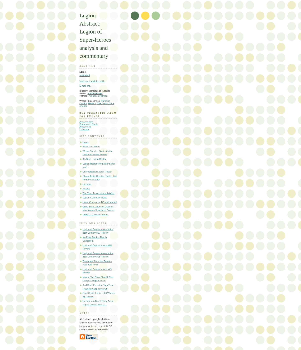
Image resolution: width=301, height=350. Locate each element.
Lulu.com (84, 129)
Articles (86, 188)
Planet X (92, 103)
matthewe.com (95, 93)
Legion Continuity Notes (95, 197)
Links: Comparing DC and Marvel (100, 202)
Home (86, 142)
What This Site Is (91, 146)
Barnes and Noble (88, 124)
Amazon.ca (85, 126)
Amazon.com (86, 121)
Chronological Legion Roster (97, 171)
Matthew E (84, 75)
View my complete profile (92, 81)
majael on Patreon (98, 96)
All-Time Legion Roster (94, 159)
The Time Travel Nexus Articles (98, 193)
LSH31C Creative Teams (95, 214)
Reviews (87, 184)
